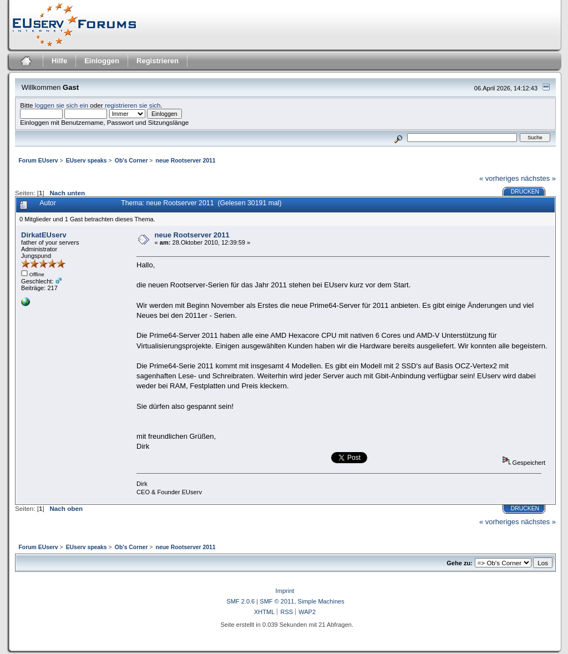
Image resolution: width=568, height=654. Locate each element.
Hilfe (59, 61)
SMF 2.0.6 (240, 601)
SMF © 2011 (277, 601)
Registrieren (157, 61)
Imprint (285, 590)
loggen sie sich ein (61, 105)
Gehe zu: (460, 563)
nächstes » (538, 178)
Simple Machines (321, 601)
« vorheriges (499, 178)
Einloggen (101, 61)
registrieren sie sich (133, 105)
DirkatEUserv (44, 235)
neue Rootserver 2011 (192, 235)
